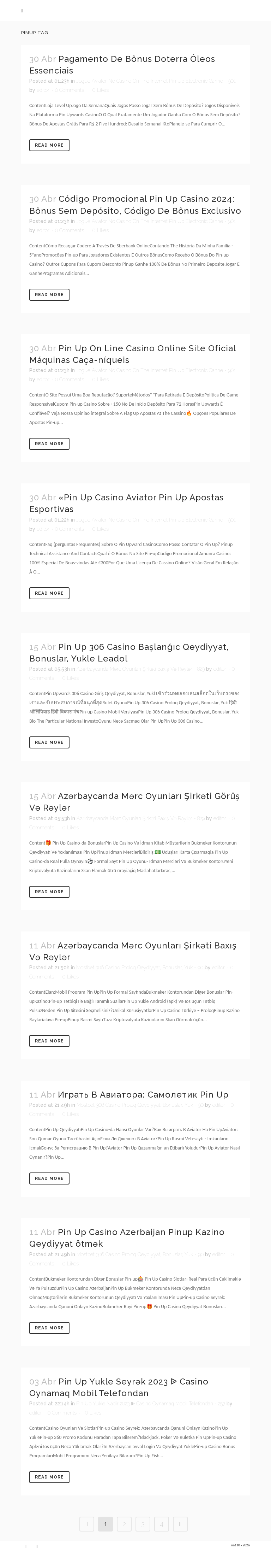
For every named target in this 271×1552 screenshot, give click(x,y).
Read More (49, 145)
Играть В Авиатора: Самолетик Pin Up (143, 1094)
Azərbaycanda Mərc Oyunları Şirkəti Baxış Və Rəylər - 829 (141, 669)
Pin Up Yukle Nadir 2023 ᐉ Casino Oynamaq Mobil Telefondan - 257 (150, 1403)
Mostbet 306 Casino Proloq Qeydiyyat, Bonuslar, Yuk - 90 (139, 967)
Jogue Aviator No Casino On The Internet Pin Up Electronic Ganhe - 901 (156, 81)
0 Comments (69, 90)
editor (43, 90)
